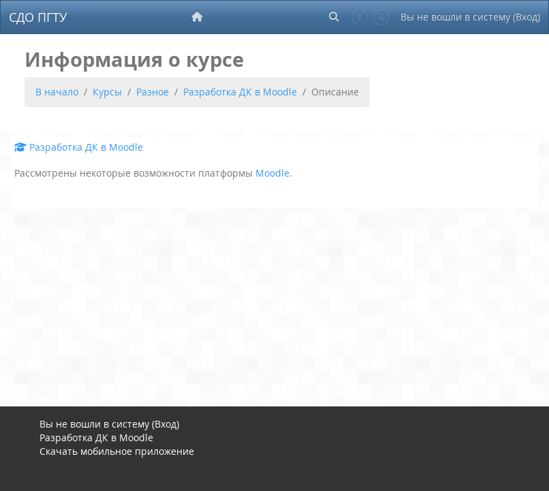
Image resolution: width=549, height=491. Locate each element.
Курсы (107, 91)
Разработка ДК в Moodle (240, 91)
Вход (526, 16)
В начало (56, 91)
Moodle (272, 172)
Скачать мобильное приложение (117, 451)
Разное (152, 91)
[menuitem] (198, 17)
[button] (333, 17)
